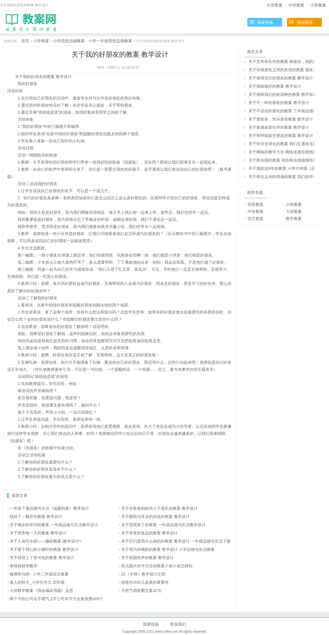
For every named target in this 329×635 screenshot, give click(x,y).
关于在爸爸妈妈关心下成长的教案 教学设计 (159, 508)
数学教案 (294, 218)
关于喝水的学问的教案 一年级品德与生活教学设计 (54, 524)
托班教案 (255, 204)
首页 (25, 41)
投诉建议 (305, 22)
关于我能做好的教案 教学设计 (274, 86)
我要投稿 (265, 22)
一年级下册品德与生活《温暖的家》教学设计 (49, 508)
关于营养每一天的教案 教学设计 (38, 533)
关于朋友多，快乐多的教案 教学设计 (280, 119)
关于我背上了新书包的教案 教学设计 (42, 557)
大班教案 (274, 5)
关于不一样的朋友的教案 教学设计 (278, 102)
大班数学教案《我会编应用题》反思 (41, 590)
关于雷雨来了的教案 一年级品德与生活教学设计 (163, 524)
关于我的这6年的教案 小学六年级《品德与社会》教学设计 (281, 168)
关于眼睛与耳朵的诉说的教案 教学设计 (155, 516)
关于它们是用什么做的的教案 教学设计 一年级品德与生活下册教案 (180, 541)
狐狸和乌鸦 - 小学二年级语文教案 (39, 574)
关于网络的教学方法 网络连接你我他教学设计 (281, 152)
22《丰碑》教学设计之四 (143, 574)
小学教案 (41, 41)
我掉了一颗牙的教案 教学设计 (36, 516)
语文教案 (255, 218)
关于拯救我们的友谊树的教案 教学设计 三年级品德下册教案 (281, 94)
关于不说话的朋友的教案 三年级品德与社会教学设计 (281, 111)
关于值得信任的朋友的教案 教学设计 (280, 78)
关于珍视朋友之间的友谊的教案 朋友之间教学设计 (281, 69)
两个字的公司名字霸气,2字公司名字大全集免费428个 (56, 598)
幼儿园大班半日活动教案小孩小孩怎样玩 (157, 566)
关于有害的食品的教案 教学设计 (149, 533)
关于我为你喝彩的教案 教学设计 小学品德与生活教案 (168, 549)
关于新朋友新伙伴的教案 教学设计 (278, 127)
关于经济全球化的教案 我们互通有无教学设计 (281, 143)
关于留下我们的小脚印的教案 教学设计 (44, 549)
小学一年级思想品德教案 (110, 41)
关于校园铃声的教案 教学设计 (147, 557)
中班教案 (296, 5)
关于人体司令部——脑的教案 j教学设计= (45, 541)
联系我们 (178, 624)
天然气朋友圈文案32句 (141, 590)
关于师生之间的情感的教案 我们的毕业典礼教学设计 (281, 176)
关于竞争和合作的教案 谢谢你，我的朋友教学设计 (281, 61)
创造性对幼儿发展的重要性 (145, 582)
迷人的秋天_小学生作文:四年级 (37, 582)
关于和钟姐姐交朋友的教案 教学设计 (280, 135)
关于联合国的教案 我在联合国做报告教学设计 (281, 160)
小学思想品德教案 (69, 41)
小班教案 (318, 5)
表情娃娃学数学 (23, 566)
